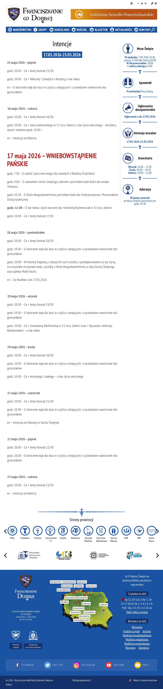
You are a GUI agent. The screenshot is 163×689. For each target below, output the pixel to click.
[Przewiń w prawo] (157, 531)
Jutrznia (147, 631)
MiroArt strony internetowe (143, 680)
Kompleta (144, 648)
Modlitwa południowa (137, 639)
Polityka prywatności (81, 680)
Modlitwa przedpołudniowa (137, 635)
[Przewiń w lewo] (5, 531)
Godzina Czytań (131, 631)
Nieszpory (130, 648)
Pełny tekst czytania (137, 612)
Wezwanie (137, 627)
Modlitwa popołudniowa (137, 643)
